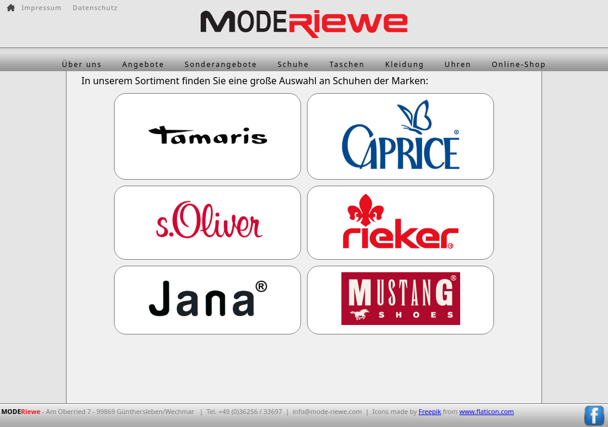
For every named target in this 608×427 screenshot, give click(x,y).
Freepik (430, 411)
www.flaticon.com (487, 411)
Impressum (41, 7)
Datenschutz (95, 7)
